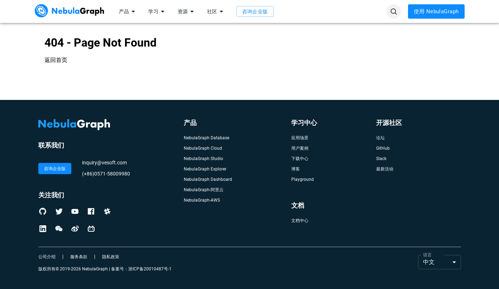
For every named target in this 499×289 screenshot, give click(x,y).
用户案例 (299, 148)
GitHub (383, 148)
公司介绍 (47, 256)
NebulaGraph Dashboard (208, 179)
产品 (128, 11)
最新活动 (384, 169)
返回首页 (55, 60)
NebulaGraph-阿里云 (204, 189)
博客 (295, 169)
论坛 (380, 137)
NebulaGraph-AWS (202, 200)
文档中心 (299, 220)
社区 (216, 11)
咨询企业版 (255, 11)
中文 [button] (429, 262)
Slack (381, 158)
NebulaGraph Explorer (205, 169)
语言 (427, 254)
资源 (187, 11)
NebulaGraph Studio (203, 158)
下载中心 (299, 158)
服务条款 (78, 256)
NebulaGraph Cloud (203, 148)
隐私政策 (110, 256)
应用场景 (299, 137)
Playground (302, 179)
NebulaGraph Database (206, 137)
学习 (157, 11)
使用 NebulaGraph (436, 11)
